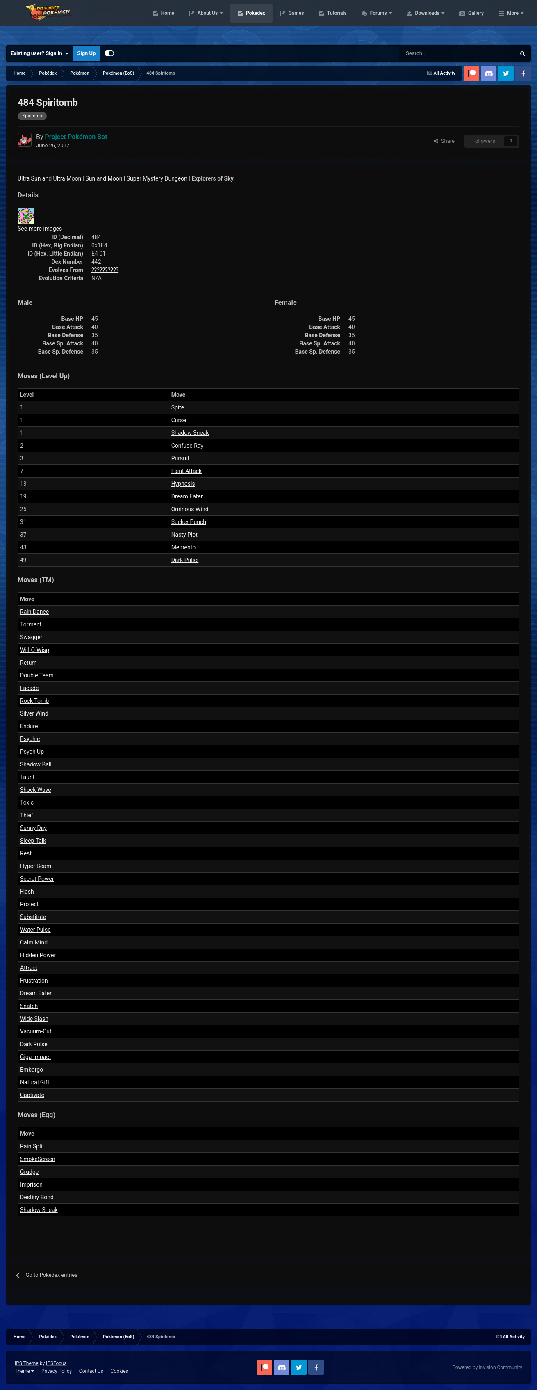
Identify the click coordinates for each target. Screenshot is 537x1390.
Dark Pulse (185, 560)
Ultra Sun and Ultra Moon (49, 178)
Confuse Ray (187, 445)
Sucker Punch (188, 522)
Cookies (119, 1371)
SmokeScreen (37, 1159)
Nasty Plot (184, 534)
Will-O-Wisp (34, 650)
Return (28, 662)
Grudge (29, 1171)
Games (335, 20)
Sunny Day (33, 828)
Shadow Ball (36, 764)
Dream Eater (187, 496)
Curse (178, 420)
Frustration (34, 980)
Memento (183, 547)
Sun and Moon (104, 178)
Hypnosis (183, 483)
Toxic (27, 802)
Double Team (37, 675)
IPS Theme (27, 1363)
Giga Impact (35, 1057)
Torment (30, 624)
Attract (28, 968)
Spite (177, 407)
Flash (27, 891)
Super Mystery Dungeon (157, 178)
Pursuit (180, 458)
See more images (40, 228)
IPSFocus (56, 1363)
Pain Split (32, 1146)
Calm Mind (34, 942)
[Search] (428, 53)
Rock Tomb (34, 700)
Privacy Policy (56, 1371)
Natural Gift (34, 1082)
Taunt (27, 777)
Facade (29, 688)
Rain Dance (34, 611)
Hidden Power (38, 955)
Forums (418, 20)
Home (206, 20)
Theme (24, 1371)
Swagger (31, 637)
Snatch (29, 1006)
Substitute (33, 917)
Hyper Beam (35, 866)
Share (444, 141)
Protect (29, 904)
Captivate (32, 1095)
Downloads (466, 20)
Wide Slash (34, 1018)
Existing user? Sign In (39, 53)
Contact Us (91, 1371)
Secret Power (37, 879)
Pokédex (294, 20)
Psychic (30, 739)
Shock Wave (35, 789)
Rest (26, 853)
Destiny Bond (37, 1197)
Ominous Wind (190, 509)
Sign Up (86, 53)
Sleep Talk (33, 840)
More (513, 20)
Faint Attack (186, 471)
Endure (29, 726)
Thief (26, 815)
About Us (247, 20)
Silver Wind (34, 713)
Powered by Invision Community (487, 1367)
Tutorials (375, 20)
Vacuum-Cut (36, 1031)
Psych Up (32, 751)
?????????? (104, 270)
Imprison (31, 1184)
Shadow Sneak (190, 433)
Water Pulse (35, 929)
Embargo (31, 1069)
